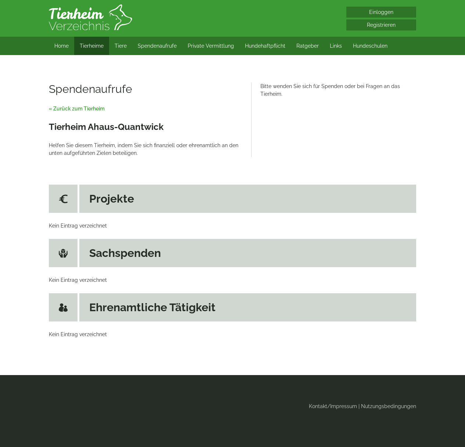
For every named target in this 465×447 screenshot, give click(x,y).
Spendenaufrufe (157, 46)
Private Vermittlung (211, 46)
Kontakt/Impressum (333, 406)
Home (61, 46)
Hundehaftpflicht (265, 46)
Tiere (121, 46)
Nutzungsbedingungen (388, 406)
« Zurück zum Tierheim (77, 109)
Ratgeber (307, 46)
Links (336, 46)
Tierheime (92, 46)
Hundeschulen (370, 46)
